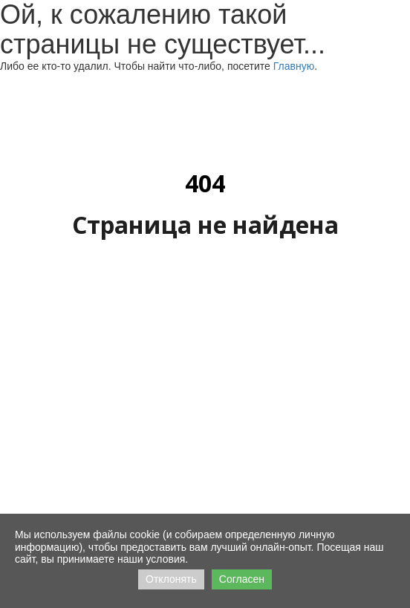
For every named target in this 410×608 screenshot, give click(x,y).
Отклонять (171, 579)
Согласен (241, 579)
